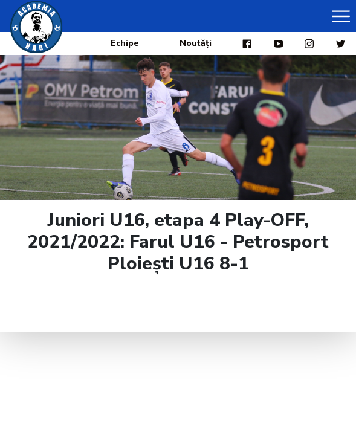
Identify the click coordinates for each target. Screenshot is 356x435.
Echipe (125, 43)
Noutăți (196, 43)
